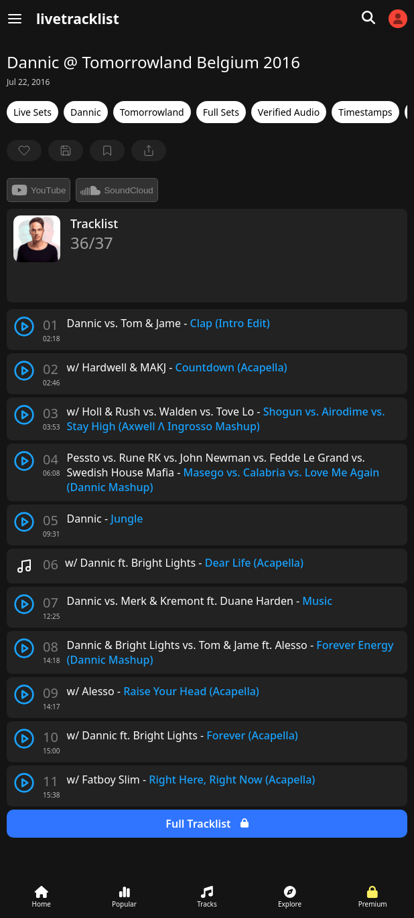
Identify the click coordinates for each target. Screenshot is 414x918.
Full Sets (221, 112)
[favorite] (24, 150)
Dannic (85, 112)
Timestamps (365, 112)
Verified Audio (289, 112)
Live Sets (32, 112)
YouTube (38, 190)
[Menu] (14, 18)
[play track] (24, 326)
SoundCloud (116, 190)
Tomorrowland (152, 112)
